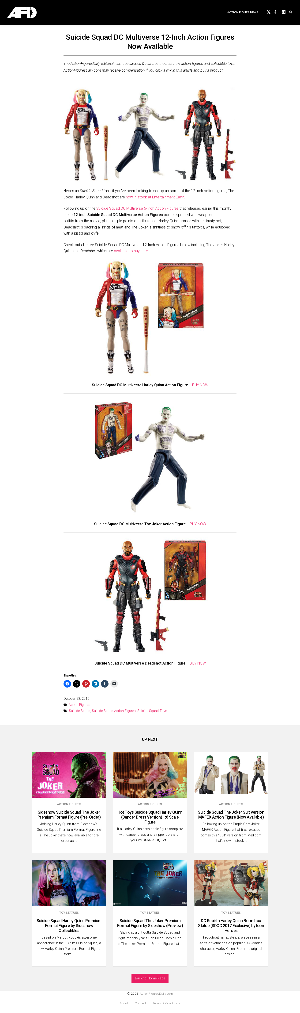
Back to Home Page (150, 978)
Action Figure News (242, 13)
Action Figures (79, 705)
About (124, 1003)
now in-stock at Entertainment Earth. (155, 197)
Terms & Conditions (166, 1003)
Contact (140, 1003)
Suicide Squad (79, 711)
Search (293, 12)
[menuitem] (242, 13)
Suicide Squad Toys (152, 711)
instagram (285, 12)
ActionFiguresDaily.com (156, 993)
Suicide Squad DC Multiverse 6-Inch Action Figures (137, 208)
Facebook (278, 12)
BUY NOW (200, 385)
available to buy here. (131, 251)
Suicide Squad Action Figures (114, 711)
